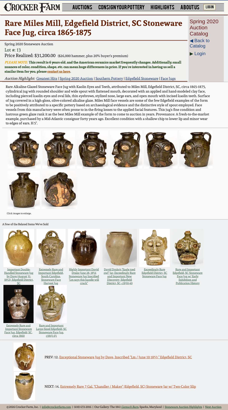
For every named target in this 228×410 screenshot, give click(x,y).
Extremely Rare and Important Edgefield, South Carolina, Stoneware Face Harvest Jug (50, 276)
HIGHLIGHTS (162, 6)
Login (200, 53)
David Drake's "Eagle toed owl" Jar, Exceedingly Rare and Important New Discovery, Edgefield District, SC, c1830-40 (120, 276)
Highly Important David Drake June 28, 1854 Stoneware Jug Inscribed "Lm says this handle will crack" (84, 276)
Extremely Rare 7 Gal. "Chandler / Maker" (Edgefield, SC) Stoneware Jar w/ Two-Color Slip (128, 386)
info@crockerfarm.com (56, 407)
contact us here (58, 71)
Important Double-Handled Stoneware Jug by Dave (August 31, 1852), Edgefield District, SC (18, 276)
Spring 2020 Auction (76, 78)
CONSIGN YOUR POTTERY (121, 6)
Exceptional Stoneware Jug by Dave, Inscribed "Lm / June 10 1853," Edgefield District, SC (125, 357)
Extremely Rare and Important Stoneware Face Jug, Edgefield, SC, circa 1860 (18, 331)
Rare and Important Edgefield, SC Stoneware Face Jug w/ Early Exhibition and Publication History (187, 276)
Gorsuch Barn (129, 407)
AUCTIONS (82, 6)
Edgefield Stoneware (141, 78)
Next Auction (213, 407)
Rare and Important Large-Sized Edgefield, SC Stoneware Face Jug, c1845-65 (51, 331)
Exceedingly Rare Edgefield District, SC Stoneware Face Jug (154, 273)
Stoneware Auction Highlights (183, 407)
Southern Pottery (109, 78)
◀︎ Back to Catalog (200, 43)
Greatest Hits (46, 78)
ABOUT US (189, 6)
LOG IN (210, 6)
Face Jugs (168, 78)
